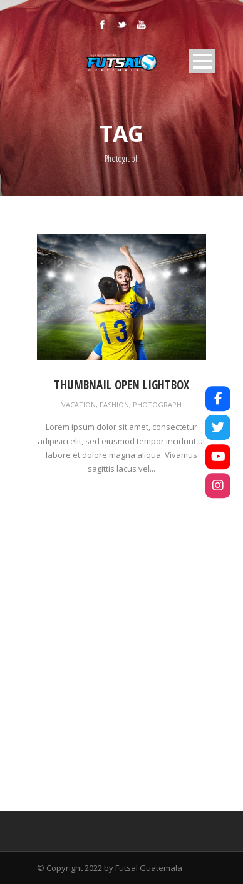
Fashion (114, 404)
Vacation (78, 404)
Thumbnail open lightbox (121, 385)
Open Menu (202, 61)
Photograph (157, 404)
